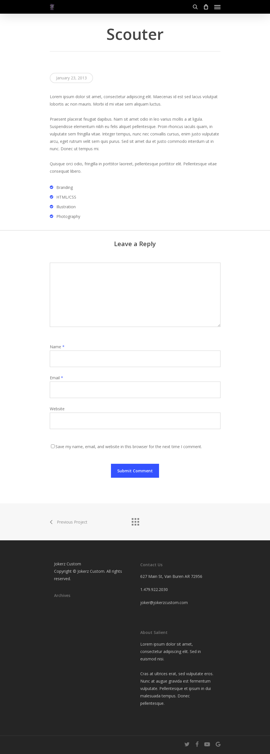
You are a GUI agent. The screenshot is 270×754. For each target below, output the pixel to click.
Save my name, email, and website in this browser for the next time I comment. (128, 446)
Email (56, 377)
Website (57, 408)
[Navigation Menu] (217, 7)
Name (57, 346)
